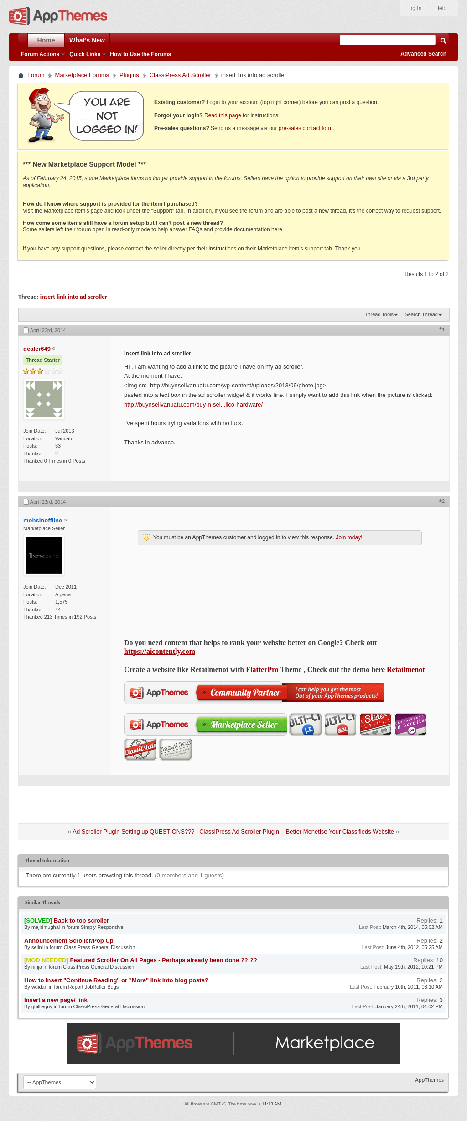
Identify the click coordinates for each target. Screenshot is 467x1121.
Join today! (349, 537)
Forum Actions (40, 54)
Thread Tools (379, 314)
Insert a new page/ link (56, 999)
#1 (442, 329)
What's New (87, 40)
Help (440, 8)
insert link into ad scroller (73, 297)
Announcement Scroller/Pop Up (69, 940)
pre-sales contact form (306, 128)
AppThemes (429, 1079)
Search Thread (421, 314)
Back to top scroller (81, 920)
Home (46, 40)
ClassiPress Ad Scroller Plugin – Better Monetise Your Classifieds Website (296, 831)
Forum (36, 75)
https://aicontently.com (159, 651)
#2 (442, 501)
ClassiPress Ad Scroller (180, 75)
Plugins (129, 75)
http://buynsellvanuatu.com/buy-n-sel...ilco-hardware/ (193, 404)
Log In (413, 8)
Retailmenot (406, 669)
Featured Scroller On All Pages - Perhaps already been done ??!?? (163, 960)
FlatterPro (262, 669)
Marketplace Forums (82, 75)
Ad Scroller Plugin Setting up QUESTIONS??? (133, 831)
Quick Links (84, 54)
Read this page (222, 115)
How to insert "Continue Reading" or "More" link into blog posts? (116, 980)
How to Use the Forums (140, 54)
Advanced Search (423, 54)
